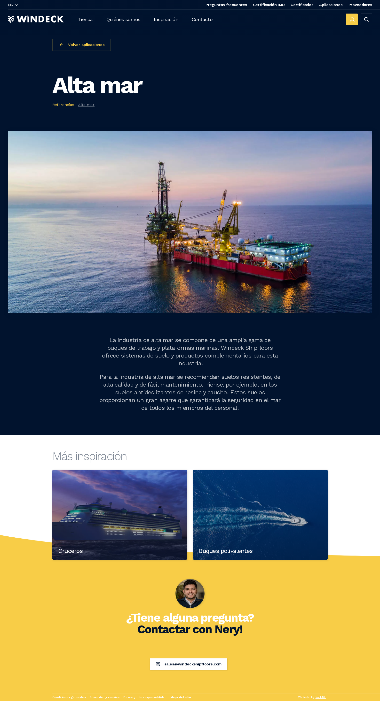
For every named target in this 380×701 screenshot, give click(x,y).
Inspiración (166, 19)
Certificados (302, 4)
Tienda (85, 19)
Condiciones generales (69, 697)
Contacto (202, 19)
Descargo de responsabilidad (144, 697)
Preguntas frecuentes (226, 4)
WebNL (321, 697)
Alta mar (86, 104)
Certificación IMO (269, 4)
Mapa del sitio (180, 697)
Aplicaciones (330, 4)
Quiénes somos (123, 19)
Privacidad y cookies (104, 697)
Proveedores (360, 4)
